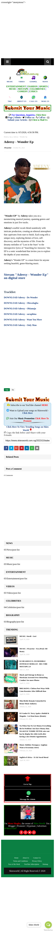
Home (6, 137)
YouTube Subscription (31, 864)
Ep (10, 137)
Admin (17, 117)
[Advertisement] (27, 31)
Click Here (27, 413)
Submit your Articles (17, 120)
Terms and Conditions (20, 861)
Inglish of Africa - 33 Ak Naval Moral (33, 757)
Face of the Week (14, 864)
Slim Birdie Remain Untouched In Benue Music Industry (32, 702)
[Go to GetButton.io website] (48, 930)
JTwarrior (7, 148)
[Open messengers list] (48, 924)
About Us (26, 858)
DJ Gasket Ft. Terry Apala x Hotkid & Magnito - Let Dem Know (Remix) (34, 714)
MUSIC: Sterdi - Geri (27, 636)
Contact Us (37, 858)
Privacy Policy (37, 861)
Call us (42, 117)
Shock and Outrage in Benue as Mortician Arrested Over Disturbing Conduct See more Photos (33, 677)
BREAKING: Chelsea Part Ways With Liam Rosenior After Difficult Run (34, 689)
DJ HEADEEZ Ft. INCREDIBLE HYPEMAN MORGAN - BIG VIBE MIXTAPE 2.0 (33, 664)
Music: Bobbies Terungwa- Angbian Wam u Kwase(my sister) (33, 746)
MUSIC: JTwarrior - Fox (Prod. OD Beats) (33, 650)
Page (10, 117)
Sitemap (45, 864)
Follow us (29, 117)
